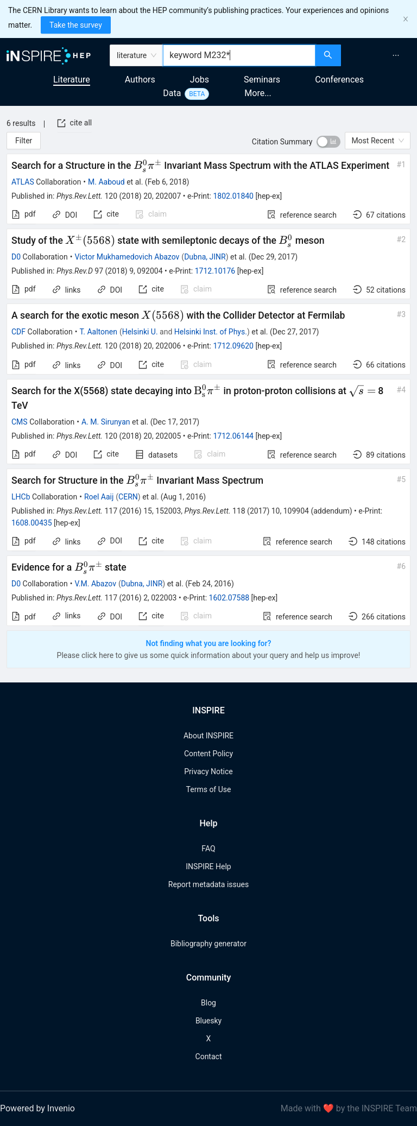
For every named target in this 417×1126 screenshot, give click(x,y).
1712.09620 (233, 345)
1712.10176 (215, 271)
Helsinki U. (140, 331)
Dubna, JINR (205, 256)
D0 (16, 256)
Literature (71, 79)
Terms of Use (208, 789)
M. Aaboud (106, 182)
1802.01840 (233, 196)
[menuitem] (396, 55)
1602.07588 (229, 597)
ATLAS (22, 182)
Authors (140, 79)
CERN (128, 496)
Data (172, 93)
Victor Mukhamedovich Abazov (126, 256)
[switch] (328, 142)
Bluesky (208, 1020)
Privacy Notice (208, 771)
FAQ (208, 848)
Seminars (262, 79)
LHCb (20, 496)
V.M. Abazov (95, 583)
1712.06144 (233, 436)
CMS (19, 421)
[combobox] (239, 55)
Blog (208, 1002)
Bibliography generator (208, 943)
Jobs (199, 79)
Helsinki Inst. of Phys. (210, 331)
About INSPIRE (208, 735)
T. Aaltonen (98, 331)
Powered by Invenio (37, 1108)
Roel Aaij (98, 496)
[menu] (380, 55)
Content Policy (208, 753)
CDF (18, 331)
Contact (208, 1056)
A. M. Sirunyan (105, 421)
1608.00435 (31, 522)
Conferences (339, 79)
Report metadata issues (208, 884)
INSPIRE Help (208, 866)
